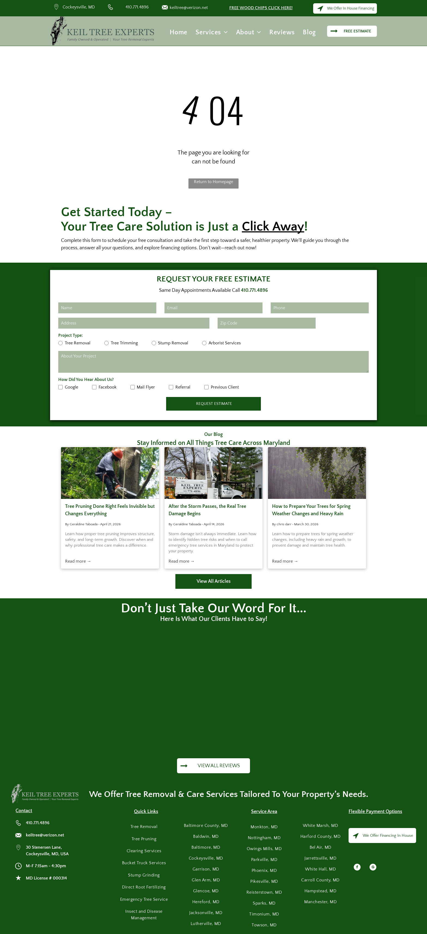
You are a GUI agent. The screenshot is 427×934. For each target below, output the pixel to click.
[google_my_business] (373, 868)
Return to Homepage (213, 181)
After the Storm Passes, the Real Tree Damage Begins (207, 510)
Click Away (273, 226)
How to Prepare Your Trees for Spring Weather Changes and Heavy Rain (311, 510)
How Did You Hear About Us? (86, 379)
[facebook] (357, 868)
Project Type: (70, 335)
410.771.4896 (137, 7)
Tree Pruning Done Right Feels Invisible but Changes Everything (110, 510)
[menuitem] (178, 32)
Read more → (78, 561)
